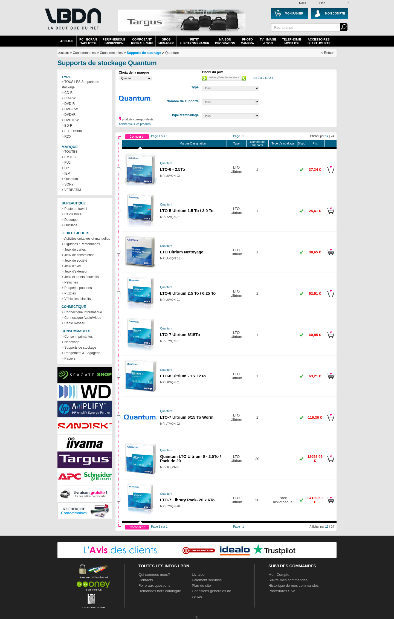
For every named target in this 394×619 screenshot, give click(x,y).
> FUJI (66, 162)
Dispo (301, 143)
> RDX (66, 136)
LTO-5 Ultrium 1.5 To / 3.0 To (186, 211)
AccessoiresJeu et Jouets (319, 41)
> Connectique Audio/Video (81, 318)
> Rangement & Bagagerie (81, 353)
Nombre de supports (257, 143)
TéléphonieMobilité (291, 41)
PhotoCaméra (247, 41)
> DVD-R (68, 104)
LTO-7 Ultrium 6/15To (180, 334)
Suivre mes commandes (288, 580)
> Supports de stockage (79, 347)
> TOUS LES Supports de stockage (80, 84)
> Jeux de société (74, 260)
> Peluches (70, 282)
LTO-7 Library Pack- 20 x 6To (187, 500)
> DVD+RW (70, 120)
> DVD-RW (70, 109)
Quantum (172, 53)
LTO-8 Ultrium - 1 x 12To (183, 376)
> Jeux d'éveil (72, 266)
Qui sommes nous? (154, 574)
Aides (302, 3)
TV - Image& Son (268, 41)
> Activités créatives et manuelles (86, 239)
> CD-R (67, 93)
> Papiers (69, 358)
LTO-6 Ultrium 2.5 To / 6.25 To (188, 293)
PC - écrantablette (88, 41)
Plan (322, 3)
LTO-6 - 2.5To (172, 169)
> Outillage (69, 225)
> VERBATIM (71, 190)
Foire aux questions (154, 585)
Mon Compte (278, 574)
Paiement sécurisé (207, 580)
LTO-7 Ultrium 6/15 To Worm (186, 417)
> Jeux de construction (78, 255)
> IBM (66, 173)
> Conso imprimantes (77, 337)
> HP (65, 168)
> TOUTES (70, 152)
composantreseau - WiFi (142, 41)
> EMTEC (69, 157)
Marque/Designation (193, 143)
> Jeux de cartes (74, 249)
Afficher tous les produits (135, 124)
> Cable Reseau (73, 323)
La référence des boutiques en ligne (72, 22)
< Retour (327, 53)
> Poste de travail (74, 209)
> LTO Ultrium (72, 131)
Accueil (67, 41)
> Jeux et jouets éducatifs (80, 277)
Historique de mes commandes (293, 585)
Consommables (111, 53)
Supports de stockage (144, 53)
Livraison (199, 574)
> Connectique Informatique (82, 312)
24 (332, 136)
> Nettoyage (70, 342)
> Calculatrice (72, 214)
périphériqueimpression (114, 41)
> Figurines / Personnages (81, 244)
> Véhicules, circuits (76, 299)
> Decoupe (69, 220)
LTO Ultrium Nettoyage (181, 252)
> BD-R (67, 126)
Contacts (145, 580)
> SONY (68, 184)
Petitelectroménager (194, 41)
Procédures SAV (281, 591)
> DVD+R (69, 115)
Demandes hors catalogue (159, 591)
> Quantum (70, 179)
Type (236, 143)
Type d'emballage (282, 143)
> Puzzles (69, 293)
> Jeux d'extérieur (75, 271)
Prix (314, 143)
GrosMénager (166, 41)
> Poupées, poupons (77, 288)
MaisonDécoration (225, 41)
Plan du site (201, 585)
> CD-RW (69, 98)
